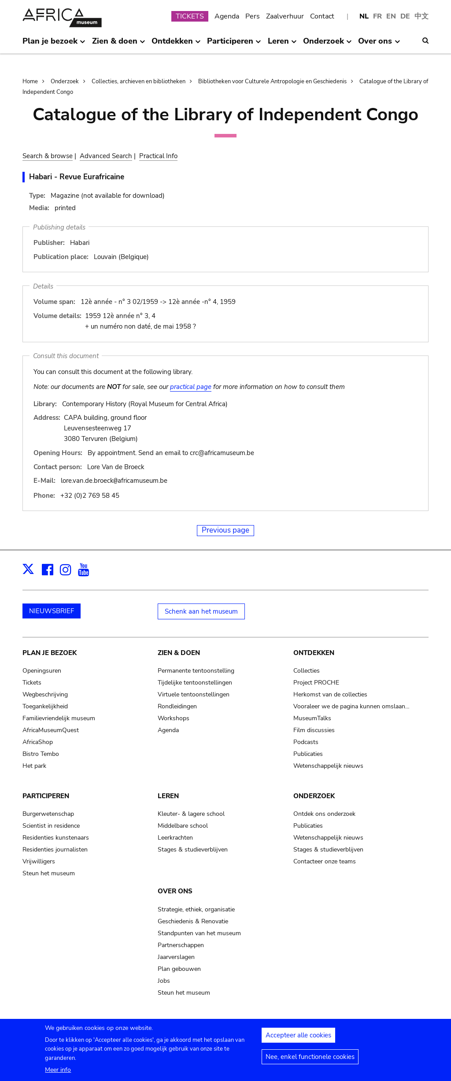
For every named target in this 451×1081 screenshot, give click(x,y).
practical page (190, 386)
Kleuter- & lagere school (191, 813)
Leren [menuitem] (282, 44)
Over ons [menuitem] (379, 44)
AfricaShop (37, 741)
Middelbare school (183, 825)
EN (391, 16)
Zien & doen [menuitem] (118, 44)
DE (405, 16)
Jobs (164, 980)
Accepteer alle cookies (298, 1040)
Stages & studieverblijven (193, 849)
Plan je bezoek (49, 652)
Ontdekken (313, 652)
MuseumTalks (312, 718)
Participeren (45, 795)
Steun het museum (48, 873)
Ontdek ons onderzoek (324, 813)
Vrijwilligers (38, 861)
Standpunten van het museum (199, 933)
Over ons (175, 890)
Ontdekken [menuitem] (176, 44)
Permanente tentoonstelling (196, 670)
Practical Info (158, 156)
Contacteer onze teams (324, 861)
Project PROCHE (316, 682)
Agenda (226, 16)
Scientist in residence (51, 825)
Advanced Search (106, 156)
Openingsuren (41, 670)
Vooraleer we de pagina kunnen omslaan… (351, 706)
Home (30, 81)
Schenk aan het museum (201, 611)
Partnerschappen (181, 944)
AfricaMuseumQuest (50, 730)
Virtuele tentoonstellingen (193, 694)
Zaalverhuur (285, 16)
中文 (421, 16)
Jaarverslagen (176, 956)
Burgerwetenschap (48, 813)
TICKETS (190, 16)
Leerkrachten (175, 837)
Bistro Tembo (40, 753)
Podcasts (305, 741)
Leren (168, 795)
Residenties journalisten (55, 849)
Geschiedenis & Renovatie (193, 921)
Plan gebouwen (179, 968)
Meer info (58, 1075)
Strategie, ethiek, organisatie (196, 909)
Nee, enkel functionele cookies (310, 1062)
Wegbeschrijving (45, 694)
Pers (252, 16)
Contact (322, 16)
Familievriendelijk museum (58, 718)
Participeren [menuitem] (234, 44)
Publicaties (308, 753)
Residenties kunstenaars (55, 837)
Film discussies (314, 730)
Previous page (225, 530)
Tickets (31, 682)
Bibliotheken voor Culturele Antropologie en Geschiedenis (272, 81)
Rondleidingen (177, 706)
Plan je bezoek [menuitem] (53, 44)
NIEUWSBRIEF (51, 610)
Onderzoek (65, 81)
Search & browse (47, 156)
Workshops (173, 718)
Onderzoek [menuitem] (327, 44)
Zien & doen (179, 652)
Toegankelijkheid (45, 706)
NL (364, 16)
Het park (34, 765)
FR (377, 16)
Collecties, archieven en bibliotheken (138, 81)
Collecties (306, 670)
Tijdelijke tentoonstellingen (195, 682)
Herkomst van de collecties (330, 694)
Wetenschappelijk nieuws (328, 765)
